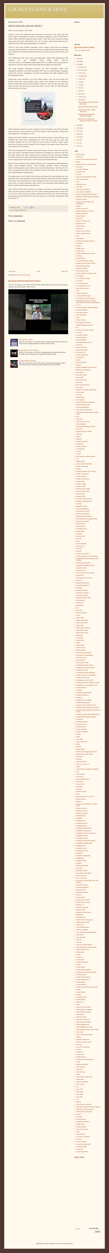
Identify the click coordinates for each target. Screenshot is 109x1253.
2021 (78, 131)
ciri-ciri (78, 305)
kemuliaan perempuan (82, 521)
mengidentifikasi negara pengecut (86, 717)
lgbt (77, 608)
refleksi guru (80, 925)
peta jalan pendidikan (82, 887)
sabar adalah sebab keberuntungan (86, 932)
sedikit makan (80, 952)
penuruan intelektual (82, 865)
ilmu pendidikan (81, 424)
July (79, 82)
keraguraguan (80, 531)
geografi (78, 365)
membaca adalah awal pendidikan (86, 675)
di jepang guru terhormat (83, 322)
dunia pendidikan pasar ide (84, 342)
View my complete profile (82, 50)
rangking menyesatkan (83, 922)
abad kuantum (80, 154)
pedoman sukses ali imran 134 (85, 796)
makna (78, 642)
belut (77, 236)
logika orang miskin (82, 620)
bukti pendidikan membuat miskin (86, 273)
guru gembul (80, 377)
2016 (78, 146)
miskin (78, 736)
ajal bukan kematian (82, 169)
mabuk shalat (80, 640)
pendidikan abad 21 (82, 823)
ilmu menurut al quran (82, 421)
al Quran (78, 174)
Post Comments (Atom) (23, 275)
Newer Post (12, 271)
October (81, 73)
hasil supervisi (80, 400)
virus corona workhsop (83, 1136)
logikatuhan (79, 635)
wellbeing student (81, 1146)
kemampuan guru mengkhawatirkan (86, 519)
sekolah (78, 964)
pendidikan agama (81, 826)
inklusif (78, 436)
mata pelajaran (80, 660)
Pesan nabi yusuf (81, 875)
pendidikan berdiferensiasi (84, 828)
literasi (78, 615)
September (81, 76)
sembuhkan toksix (81, 997)
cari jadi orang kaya (82, 283)
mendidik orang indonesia (83, 692)
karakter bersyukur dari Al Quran (86, 471)
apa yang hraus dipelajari (83, 192)
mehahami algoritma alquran (84, 665)
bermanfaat (79, 243)
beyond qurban (80, 258)
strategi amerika (81, 1057)
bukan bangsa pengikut (83, 266)
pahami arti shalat (81, 791)
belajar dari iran (81, 223)
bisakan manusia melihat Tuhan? (85, 263)
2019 (78, 137)
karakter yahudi (80, 486)
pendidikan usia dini (82, 850)
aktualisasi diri (80, 172)
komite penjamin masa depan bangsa (87, 556)
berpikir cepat (80, 248)
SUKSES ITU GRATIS (26, 339)
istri (77, 459)
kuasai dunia (80, 575)
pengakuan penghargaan (83, 855)
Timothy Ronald (81, 1119)
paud (77, 794)
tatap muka (79, 1097)
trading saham (80, 1124)
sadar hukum (80, 935)
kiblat (78, 541)
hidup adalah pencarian (83, 405)
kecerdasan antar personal (83, 499)
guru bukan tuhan (81, 375)
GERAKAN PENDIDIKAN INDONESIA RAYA (86, 115)
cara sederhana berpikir (83, 278)
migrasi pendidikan (82, 731)
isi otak (78, 454)
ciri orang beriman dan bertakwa (85, 298)
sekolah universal (81, 984)
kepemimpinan (80, 526)
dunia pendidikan (81, 340)
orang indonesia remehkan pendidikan (87, 769)
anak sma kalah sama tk (83, 189)
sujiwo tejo (79, 1069)
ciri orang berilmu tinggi (83, 296)
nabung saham (80, 749)
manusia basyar (80, 647)
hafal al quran (80, 392)
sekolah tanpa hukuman (83, 977)
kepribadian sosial (81, 528)
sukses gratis (80, 1079)
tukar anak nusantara (82, 1129)
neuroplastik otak (81, 761)
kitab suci (79, 548)
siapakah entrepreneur (82, 1039)
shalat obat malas (81, 1017)
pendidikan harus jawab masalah (85, 833)
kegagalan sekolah (81, 506)
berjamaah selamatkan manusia (85, 241)
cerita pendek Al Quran (83, 286)
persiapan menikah (81, 870)
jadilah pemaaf (80, 461)
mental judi (79, 719)
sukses (78, 1074)
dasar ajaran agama (82, 312)
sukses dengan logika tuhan (84, 1077)
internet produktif (81, 446)
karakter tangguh (81, 484)
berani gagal (80, 238)
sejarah (78, 954)
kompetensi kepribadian (83, 563)
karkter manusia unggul (83, 489)
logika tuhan (80, 625)
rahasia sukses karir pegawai (84, 920)
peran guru (79, 868)
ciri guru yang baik (81, 293)
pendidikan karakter (82, 835)
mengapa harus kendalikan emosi (86, 705)
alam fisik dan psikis (82, 179)
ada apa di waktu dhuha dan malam (86, 159)
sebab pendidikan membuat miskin (86, 947)
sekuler (78, 989)
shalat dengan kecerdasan (83, 1012)
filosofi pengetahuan (82, 355)
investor (78, 451)
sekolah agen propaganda (83, 969)
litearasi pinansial (81, 613)
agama (78, 162)
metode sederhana (81, 729)
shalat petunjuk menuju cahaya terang (87, 1029)
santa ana (79, 939)
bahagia (78, 206)
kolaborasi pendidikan (82, 553)
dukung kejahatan (81, 337)
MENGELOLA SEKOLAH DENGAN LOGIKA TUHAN (87, 120)
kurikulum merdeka (82, 595)
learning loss (80, 605)
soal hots (78, 1049)
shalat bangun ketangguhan (84, 1009)
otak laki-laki (80, 784)
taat (77, 1087)
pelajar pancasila (81, 799)
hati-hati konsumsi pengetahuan (85, 402)
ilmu (77, 416)
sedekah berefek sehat (82, 949)
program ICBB (80, 910)
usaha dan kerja (80, 1134)
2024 (78, 64)
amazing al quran (81, 184)
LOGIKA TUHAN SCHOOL (37, 9)
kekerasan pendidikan (82, 509)
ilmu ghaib (79, 419)
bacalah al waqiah (81, 199)
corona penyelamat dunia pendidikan (87, 307)
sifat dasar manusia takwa (83, 1042)
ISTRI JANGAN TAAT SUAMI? (28, 350)
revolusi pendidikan (82, 929)
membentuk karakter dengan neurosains (88, 682)
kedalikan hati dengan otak (84, 501)
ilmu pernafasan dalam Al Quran (85, 426)
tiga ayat (78, 1114)
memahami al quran (82, 670)
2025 (78, 61)
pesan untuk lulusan (82, 885)
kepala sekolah (80, 523)
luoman (58, 1243)
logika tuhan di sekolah (83, 627)
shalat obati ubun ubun (83, 1019)
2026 (78, 58)
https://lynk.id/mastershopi (84, 410)
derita (78, 317)
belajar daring (80, 226)
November (81, 70)
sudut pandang (80, 1067)
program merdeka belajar (83, 912)
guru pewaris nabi (81, 380)
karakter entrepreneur (82, 474)
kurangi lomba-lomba (82, 583)
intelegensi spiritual (82, 441)
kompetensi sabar (81, 568)
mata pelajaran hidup (82, 662)
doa (77, 327)
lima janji (79, 610)
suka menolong (80, 1072)
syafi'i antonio (80, 1084)
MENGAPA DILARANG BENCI (88, 107)
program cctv (80, 905)
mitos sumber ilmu (81, 741)
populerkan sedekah (82, 892)
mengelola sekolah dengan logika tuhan (88, 714)
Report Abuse (79, 1157)
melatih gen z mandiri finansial (85, 667)
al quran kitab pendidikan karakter (86, 177)
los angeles (79, 637)
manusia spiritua (81, 650)
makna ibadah (80, 645)
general (78, 360)
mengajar (79, 697)
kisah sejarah (80, 546)
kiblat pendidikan (81, 543)
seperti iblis (79, 1002)
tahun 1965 (79, 1089)
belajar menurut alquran (83, 231)
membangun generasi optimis (85, 680)
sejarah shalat (80, 959)
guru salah (79, 382)
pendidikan (79, 818)
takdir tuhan (79, 1092)
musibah (78, 746)
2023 (78, 125)
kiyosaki (78, 551)
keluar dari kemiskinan (83, 513)
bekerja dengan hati (82, 213)
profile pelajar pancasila (83, 902)
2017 (78, 143)
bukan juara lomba (81, 268)
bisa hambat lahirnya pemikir (84, 261)
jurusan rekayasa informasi (84, 464)
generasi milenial (81, 362)
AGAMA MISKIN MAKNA (27, 361)
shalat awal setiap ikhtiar (83, 1007)
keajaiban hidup (81, 496)
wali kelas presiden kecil (83, 1144)
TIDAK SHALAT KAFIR (84, 1111)
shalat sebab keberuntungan (84, 1034)
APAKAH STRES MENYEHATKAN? (87, 197)
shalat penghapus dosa (82, 1024)
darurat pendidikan (81, 310)
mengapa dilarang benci (19, 210)
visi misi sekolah (81, 1141)
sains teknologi (80, 937)
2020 (78, 134)
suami (78, 1062)
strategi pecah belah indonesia (85, 1059)
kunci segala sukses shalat (84, 578)
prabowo (78, 895)
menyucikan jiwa (81, 724)
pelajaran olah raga (82, 811)
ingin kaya (79, 434)
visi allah (79, 1139)
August (80, 79)
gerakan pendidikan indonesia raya (86, 367)
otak (77, 771)
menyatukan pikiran (82, 721)
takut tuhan (79, 1094)
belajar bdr (79, 218)
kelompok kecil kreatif (83, 511)
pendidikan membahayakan (84, 843)
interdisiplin (79, 444)
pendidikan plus (81, 845)
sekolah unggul (80, 982)
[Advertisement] (87, 1193)
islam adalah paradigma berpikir (85, 456)
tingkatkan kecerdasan (82, 1121)
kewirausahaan (80, 536)
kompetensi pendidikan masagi (85, 565)
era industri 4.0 (80, 352)
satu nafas (79, 942)
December (81, 67)
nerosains (79, 759)
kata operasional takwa (83, 491)
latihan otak (79, 603)
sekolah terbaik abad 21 (83, 979)
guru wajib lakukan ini (83, 385)
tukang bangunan (81, 1126)
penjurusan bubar (81, 860)
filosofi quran (80, 357)
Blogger (70, 1243)
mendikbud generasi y (82, 695)
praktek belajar (80, 897)
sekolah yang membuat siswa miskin (87, 987)
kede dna (79, 504)
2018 (78, 140)
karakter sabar (80, 481)
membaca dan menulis (82, 677)
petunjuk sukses (81, 890)
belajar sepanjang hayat (83, 233)
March (80, 94)
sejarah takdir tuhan (82, 962)
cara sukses (79, 281)
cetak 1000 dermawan (82, 288)
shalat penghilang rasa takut (84, 1027)
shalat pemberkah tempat (83, 1022)
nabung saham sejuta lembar (84, 754)
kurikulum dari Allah (82, 593)
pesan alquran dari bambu (83, 873)
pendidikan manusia (82, 838)
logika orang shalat (82, 622)
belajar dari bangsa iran (83, 221)
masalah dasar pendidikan (83, 652)
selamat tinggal (80, 992)
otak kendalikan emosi (83, 779)
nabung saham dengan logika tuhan (86, 751)
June (79, 85)
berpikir (78, 246)
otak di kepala (80, 774)
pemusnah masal (81, 815)
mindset (78, 734)
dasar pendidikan (81, 315)
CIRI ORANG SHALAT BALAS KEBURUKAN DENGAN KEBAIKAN (88, 301)
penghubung (80, 858)
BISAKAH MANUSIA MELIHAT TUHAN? (24, 281)
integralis (79, 439)
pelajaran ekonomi (81, 808)
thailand (78, 1102)
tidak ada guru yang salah (83, 1104)
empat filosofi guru (82, 350)
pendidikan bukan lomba (83, 830)
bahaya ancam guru (82, 208)
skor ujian (79, 1044)
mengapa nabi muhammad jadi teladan (87, 707)
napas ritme (79, 756)
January (80, 99)
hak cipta (79, 395)
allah (77, 182)
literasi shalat (80, 618)
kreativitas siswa (81, 570)
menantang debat (81, 687)
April (80, 91)
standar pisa (79, 1052)
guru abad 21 (80, 372)
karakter (78, 469)
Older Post (64, 271)
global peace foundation (83, 370)
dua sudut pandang (81, 335)
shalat (78, 1004)
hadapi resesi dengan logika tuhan (86, 390)
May (79, 88)
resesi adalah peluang (82, 927)
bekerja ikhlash (80, 216)
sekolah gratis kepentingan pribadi (86, 972)
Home (38, 271)
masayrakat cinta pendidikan (84, 655)
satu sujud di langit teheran (84, 944)
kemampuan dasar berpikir (84, 516)
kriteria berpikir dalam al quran (85, 573)
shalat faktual (80, 1014)
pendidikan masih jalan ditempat (85, 840)
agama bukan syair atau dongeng (86, 164)
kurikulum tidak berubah (83, 598)
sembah (78, 994)
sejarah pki (79, 957)
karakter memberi (81, 476)
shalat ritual (79, 1032)
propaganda (79, 914)
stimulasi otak (80, 1054)
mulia (78, 744)
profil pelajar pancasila (83, 900)
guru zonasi (79, 387)
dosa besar (79, 332)
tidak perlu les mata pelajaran (85, 1109)
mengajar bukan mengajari (84, 700)
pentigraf (79, 863)
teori (77, 1099)
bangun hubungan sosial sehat (85, 211)
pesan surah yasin (81, 878)
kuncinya (79, 580)
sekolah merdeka (81, 974)
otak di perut (80, 776)
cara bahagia (80, 276)
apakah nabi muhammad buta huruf (86, 194)
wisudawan (79, 1149)
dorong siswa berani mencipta (85, 330)
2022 (78, 128)
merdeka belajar (81, 727)
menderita (79, 690)
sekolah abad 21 (81, 967)
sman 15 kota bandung (83, 1047)
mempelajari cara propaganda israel (86, 685)
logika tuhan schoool (82, 632)
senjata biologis (81, 999)
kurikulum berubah (82, 590)
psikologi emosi (81, 917)
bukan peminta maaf (82, 271)
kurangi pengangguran (83, 585)
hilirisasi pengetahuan (82, 407)
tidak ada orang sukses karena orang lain (88, 1107)
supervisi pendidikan (82, 1082)
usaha (78, 1131)
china (77, 291)
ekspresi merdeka (81, 347)
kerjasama (79, 534)
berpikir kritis (80, 251)
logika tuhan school (82, 630)
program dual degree (82, 907)
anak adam (79, 187)
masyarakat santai (81, 657)
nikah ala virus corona (82, 764)
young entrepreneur (82, 1151)
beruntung (79, 256)
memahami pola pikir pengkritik (85, 672)
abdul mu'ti (79, 157)
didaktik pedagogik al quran (84, 325)
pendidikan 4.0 (80, 821)
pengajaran (79, 853)
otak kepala (79, 781)
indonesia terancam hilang (84, 431)
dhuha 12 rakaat (81, 320)
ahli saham (79, 167)
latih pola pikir (80, 600)
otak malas (79, 786)
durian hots (79, 345)
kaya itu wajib (80, 494)
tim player (79, 1117)
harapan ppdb (80, 397)
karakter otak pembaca (83, 479)
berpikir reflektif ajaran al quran (85, 253)
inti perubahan (80, 449)
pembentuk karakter (82, 813)
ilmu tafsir (79, 429)
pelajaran (79, 801)
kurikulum (79, 588)
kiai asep (78, 538)
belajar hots (79, 228)
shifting (78, 1037)
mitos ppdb (79, 739)
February (81, 97)
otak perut (79, 789)
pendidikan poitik (81, 848)
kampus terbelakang (82, 466)
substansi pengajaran (82, 1064)
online (78, 766)
